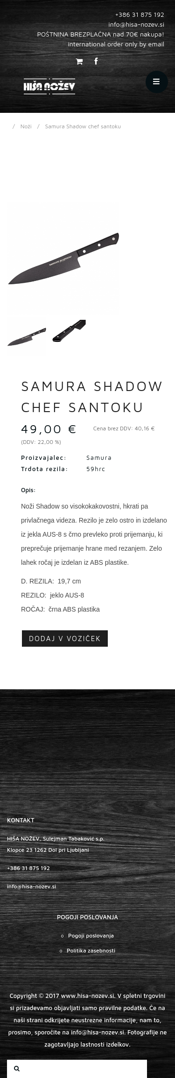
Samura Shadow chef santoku (83, 126)
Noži (26, 126)
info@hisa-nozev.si (31, 886)
